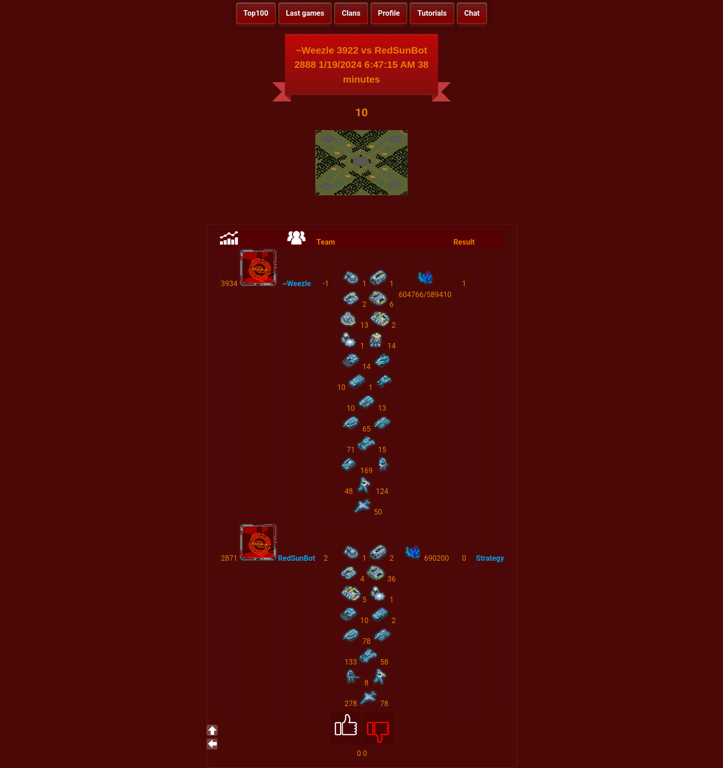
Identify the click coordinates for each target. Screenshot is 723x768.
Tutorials (432, 13)
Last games (305, 13)
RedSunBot (296, 558)
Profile (389, 13)
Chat (472, 13)
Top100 (255, 13)
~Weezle (296, 283)
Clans (351, 13)
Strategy (490, 558)
